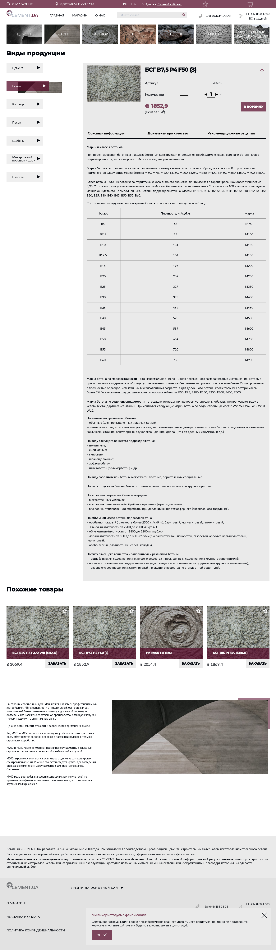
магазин (79, 15)
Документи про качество (168, 133)
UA (133, 4)
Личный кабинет (169, 4)
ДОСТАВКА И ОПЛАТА (75, 4)
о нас (100, 15)
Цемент (26, 68)
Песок (26, 122)
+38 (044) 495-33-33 (218, 16)
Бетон (30, 86)
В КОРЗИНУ (253, 107)
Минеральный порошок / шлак (26, 158)
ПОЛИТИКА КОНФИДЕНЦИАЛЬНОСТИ (36, 930)
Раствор (26, 104)
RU (125, 4)
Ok (99, 935)
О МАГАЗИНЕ (20, 4)
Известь (26, 177)
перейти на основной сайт (96, 887)
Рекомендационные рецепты (231, 133)
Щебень (26, 140)
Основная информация (106, 133)
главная (57, 15)
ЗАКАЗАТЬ (57, 663)
